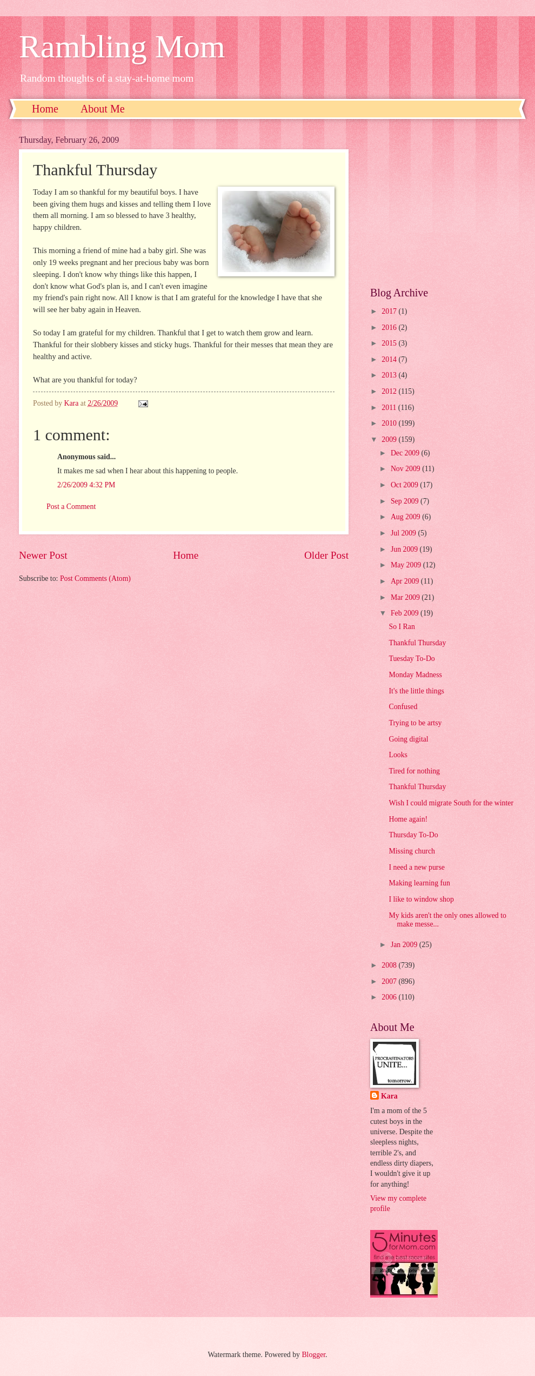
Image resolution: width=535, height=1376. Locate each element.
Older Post (326, 555)
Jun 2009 (405, 549)
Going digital (408, 739)
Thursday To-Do (413, 835)
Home (45, 109)
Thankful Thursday (417, 643)
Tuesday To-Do (411, 658)
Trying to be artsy (415, 723)
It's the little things (416, 691)
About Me (103, 109)
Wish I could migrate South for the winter (451, 803)
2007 (390, 981)
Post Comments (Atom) (95, 578)
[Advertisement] (443, 202)
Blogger (313, 1355)
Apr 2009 (406, 581)
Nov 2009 (406, 469)
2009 (390, 439)
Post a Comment (71, 506)
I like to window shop (421, 899)
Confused (403, 707)
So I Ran (401, 627)
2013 (390, 375)
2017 (390, 311)
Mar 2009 (406, 597)
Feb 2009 (405, 613)
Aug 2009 (406, 517)
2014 (390, 359)
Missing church (411, 851)
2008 (390, 965)
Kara (389, 1096)
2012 (390, 391)
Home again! (408, 819)
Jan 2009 (405, 945)
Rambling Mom (122, 46)
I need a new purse (416, 867)
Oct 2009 (405, 485)
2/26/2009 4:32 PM (86, 485)
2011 (390, 407)
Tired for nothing (414, 771)
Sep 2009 (405, 501)
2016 (390, 327)
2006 (390, 997)
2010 (390, 423)
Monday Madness (415, 675)
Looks (398, 755)
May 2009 (407, 565)
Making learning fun (419, 883)
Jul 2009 (404, 533)
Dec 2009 (406, 453)
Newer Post (43, 555)
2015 (390, 343)
